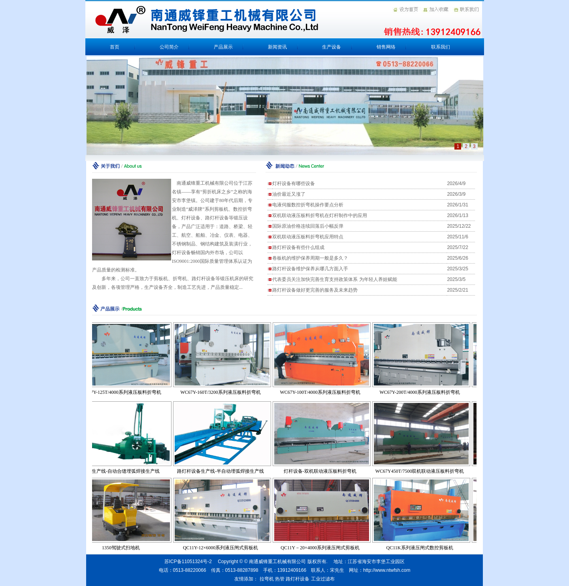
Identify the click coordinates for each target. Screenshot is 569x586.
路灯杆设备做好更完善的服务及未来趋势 (315, 290)
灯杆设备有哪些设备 (293, 183)
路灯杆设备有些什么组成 (298, 247)
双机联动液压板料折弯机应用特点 (307, 237)
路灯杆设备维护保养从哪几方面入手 (310, 268)
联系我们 (440, 47)
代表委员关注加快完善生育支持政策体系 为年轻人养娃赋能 (334, 279)
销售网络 (386, 47)
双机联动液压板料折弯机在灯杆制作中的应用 (319, 215)
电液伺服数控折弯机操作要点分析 (307, 205)
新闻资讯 (277, 47)
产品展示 (223, 47)
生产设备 (331, 47)
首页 (114, 47)
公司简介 (169, 47)
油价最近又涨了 (288, 194)
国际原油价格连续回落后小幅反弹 (307, 226)
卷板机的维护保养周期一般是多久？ (310, 258)
